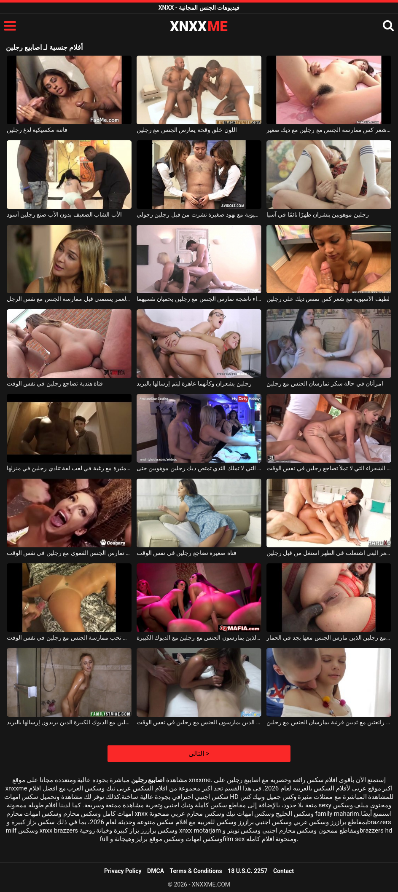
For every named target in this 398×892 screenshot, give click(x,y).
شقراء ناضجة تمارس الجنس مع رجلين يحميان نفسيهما (199, 298)
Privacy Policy (123, 871)
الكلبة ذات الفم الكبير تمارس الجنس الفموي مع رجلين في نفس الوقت (69, 552)
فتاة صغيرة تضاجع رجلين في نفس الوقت (187, 552)
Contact (283, 871)
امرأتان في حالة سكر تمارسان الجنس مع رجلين (324, 383)
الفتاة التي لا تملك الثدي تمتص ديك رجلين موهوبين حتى (199, 468)
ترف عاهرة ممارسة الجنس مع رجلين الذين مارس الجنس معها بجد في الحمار (328, 637)
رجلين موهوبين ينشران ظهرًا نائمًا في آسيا (317, 214)
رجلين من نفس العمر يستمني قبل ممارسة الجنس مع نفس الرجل (69, 298)
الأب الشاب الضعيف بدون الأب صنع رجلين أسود (64, 214)
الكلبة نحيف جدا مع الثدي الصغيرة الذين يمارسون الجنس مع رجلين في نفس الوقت (199, 722)
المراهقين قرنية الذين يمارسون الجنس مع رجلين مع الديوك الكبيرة (199, 637)
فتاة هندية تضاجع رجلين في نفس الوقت (55, 383)
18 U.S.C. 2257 (247, 871)
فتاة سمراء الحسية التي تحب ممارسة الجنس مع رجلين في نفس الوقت (69, 637)
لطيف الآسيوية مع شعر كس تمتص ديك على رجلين (328, 298)
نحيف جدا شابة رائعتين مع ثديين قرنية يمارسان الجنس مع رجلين (328, 722)
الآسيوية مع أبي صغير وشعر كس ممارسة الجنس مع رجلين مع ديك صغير (328, 129)
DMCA (155, 871)
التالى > (198, 754)
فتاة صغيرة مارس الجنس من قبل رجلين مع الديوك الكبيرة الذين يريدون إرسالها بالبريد (69, 722)
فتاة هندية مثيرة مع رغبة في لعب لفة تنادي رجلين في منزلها (69, 468)
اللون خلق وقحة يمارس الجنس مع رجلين (187, 129)
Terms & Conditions (196, 871)
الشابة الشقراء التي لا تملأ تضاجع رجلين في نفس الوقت (328, 468)
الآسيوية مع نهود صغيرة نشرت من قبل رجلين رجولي (199, 214)
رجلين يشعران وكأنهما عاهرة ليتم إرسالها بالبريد (194, 383)
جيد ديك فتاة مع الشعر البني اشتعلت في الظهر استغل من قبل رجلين (328, 552)
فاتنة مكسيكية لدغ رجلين (37, 129)
